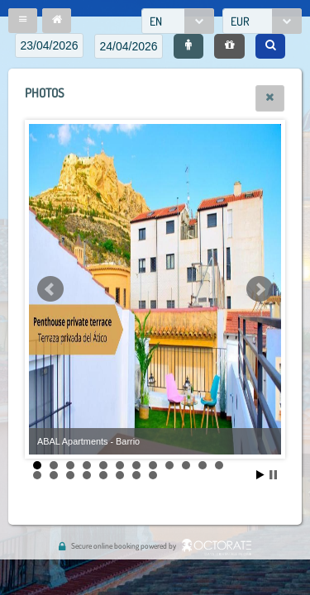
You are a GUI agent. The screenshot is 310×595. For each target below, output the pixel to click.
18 (120, 475)
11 (202, 465)
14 (54, 475)
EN (156, 21)
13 (37, 475)
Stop (273, 474)
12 (219, 465)
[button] (22, 20)
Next (259, 289)
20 (153, 475)
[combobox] (177, 21)
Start (260, 474)
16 (87, 475)
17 (103, 475)
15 (70, 475)
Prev (50, 289)
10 (186, 465)
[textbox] (49, 45)
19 (136, 475)
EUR (240, 21)
